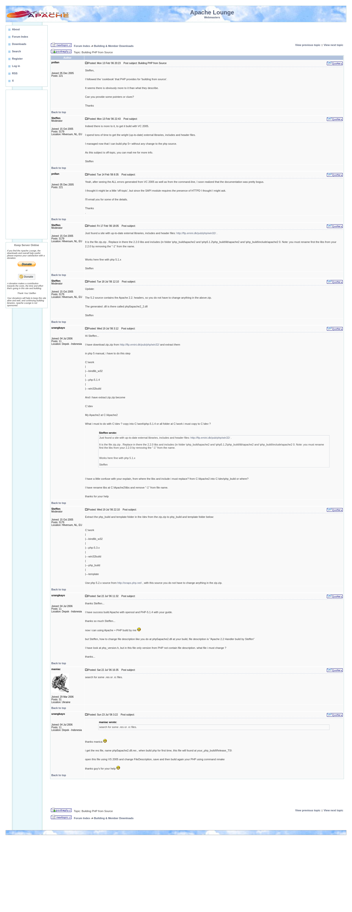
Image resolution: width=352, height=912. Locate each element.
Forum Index (82, 45)
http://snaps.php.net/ (129, 582)
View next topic (333, 44)
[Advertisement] (26, 164)
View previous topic (307, 44)
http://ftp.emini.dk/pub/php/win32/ (196, 233)
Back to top (58, 112)
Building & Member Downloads (113, 45)
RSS (15, 73)
